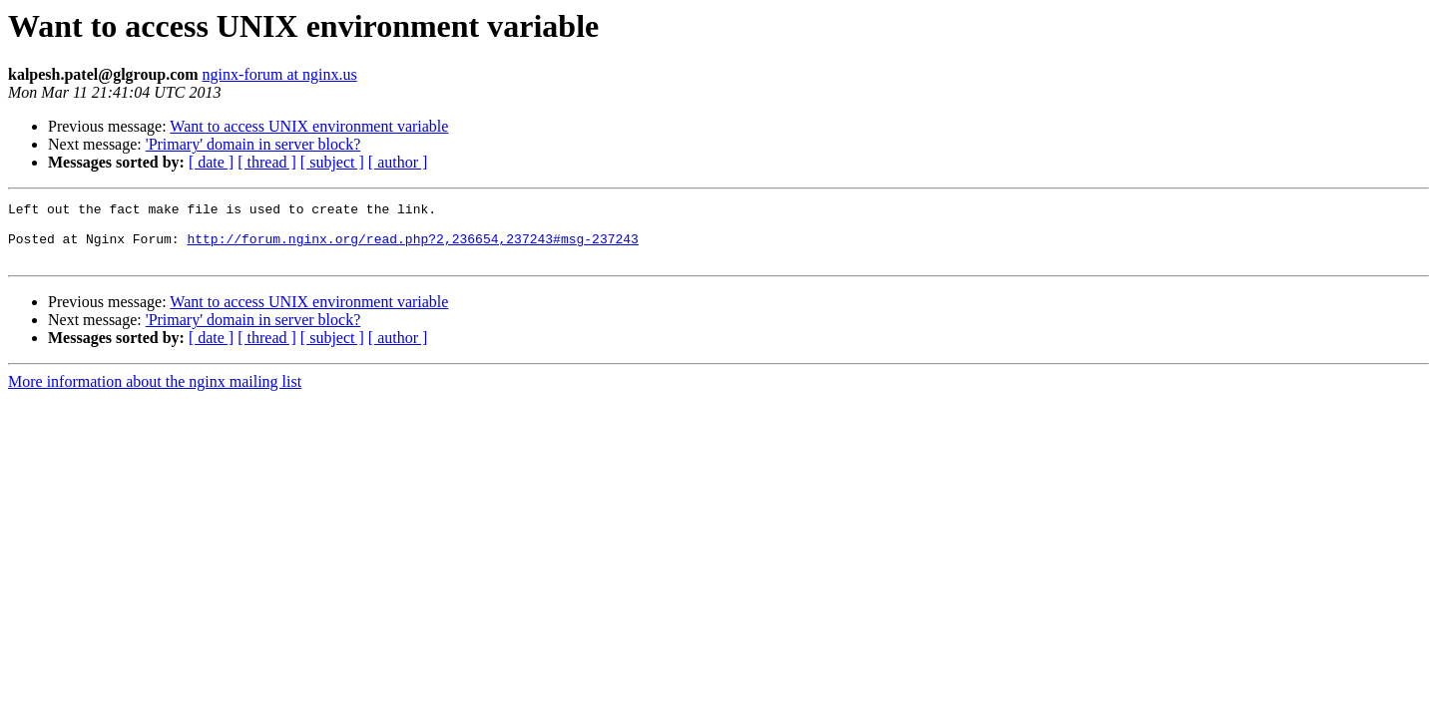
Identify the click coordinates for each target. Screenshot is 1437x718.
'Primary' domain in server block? (253, 144)
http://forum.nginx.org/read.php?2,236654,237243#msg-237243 (412, 247)
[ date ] (211, 162)
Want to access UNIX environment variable (309, 126)
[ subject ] (332, 162)
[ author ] (398, 162)
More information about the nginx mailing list (154, 393)
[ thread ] (267, 162)
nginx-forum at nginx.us (280, 74)
